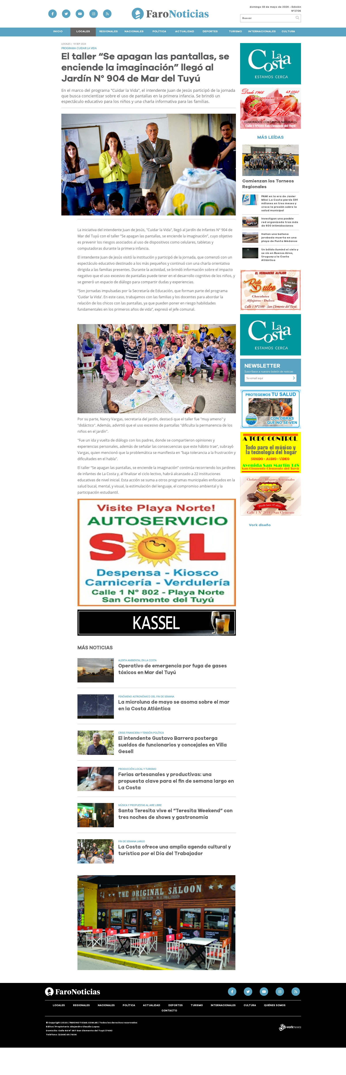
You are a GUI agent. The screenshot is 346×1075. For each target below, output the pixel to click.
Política (159, 31)
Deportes (210, 31)
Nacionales (133, 31)
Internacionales (262, 31)
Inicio (57, 31)
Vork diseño (260, 525)
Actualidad (184, 31)
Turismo (235, 31)
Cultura (288, 31)
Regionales (108, 31)
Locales (83, 31)
